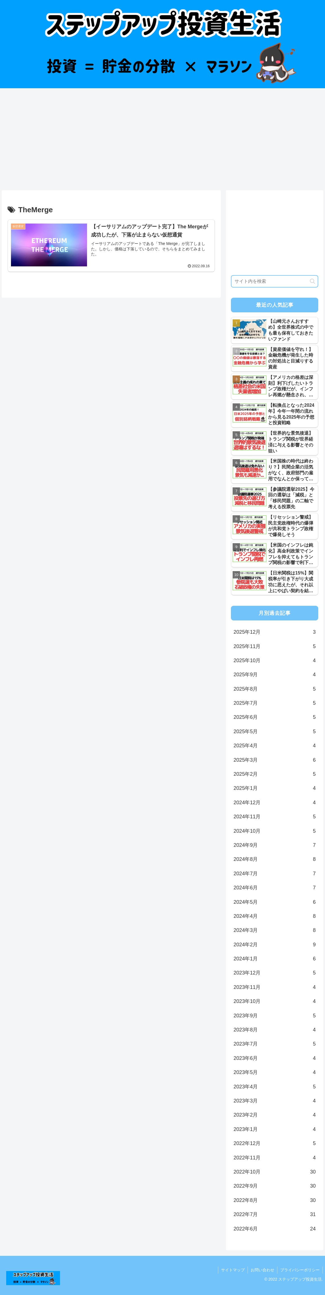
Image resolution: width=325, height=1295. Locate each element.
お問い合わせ (262, 1270)
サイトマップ (233, 1270)
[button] (312, 281)
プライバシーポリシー (300, 1270)
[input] (274, 281)
